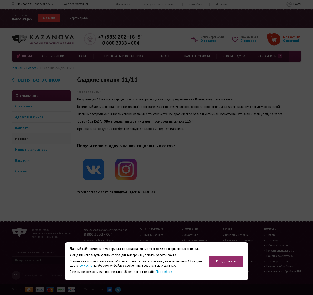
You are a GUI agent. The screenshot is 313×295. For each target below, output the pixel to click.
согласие (86, 265)
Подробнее (164, 272)
